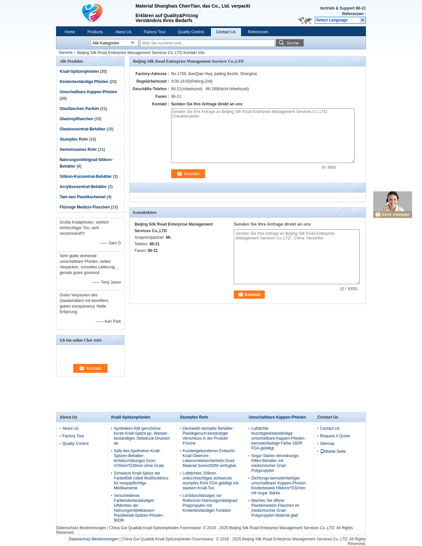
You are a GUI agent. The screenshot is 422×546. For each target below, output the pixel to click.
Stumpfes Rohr (74, 139)
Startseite (66, 52)
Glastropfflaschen (76, 119)
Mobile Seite (333, 451)
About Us (123, 32)
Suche (292, 43)
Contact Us (226, 32)
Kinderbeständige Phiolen (84, 81)
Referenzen (353, 14)
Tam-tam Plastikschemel (83, 197)
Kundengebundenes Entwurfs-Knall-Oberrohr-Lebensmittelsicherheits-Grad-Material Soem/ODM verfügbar (209, 458)
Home (70, 32)
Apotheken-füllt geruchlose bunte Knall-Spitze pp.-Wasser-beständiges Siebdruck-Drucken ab (142, 436)
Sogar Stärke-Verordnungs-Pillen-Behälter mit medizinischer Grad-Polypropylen (275, 463)
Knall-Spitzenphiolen (79, 71)
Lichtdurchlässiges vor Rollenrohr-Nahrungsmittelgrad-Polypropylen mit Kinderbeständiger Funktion (210, 503)
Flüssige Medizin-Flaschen (85, 207)
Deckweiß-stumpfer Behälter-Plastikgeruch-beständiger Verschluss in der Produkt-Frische (208, 436)
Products (95, 32)
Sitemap (327, 443)
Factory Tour (155, 32)
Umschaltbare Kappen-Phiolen (88, 92)
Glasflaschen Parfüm (79, 108)
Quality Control (191, 32)
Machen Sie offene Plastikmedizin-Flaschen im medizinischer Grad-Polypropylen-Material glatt (275, 508)
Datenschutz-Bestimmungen (81, 528)
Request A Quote (335, 436)
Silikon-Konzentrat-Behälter (86, 176)
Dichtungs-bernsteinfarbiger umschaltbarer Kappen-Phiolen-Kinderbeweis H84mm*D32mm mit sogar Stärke (279, 485)
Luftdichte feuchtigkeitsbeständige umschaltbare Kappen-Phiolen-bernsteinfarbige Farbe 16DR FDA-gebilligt (278, 438)
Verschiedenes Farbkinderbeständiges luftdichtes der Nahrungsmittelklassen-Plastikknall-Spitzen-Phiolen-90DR (139, 508)
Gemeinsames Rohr (78, 149)
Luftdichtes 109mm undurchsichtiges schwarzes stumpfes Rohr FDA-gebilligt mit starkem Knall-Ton (210, 480)
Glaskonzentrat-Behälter (83, 129)
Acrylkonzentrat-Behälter (83, 186)
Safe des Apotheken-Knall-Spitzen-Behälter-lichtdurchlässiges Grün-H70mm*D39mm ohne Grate (139, 458)
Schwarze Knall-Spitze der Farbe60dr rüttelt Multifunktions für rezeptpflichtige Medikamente (141, 480)
